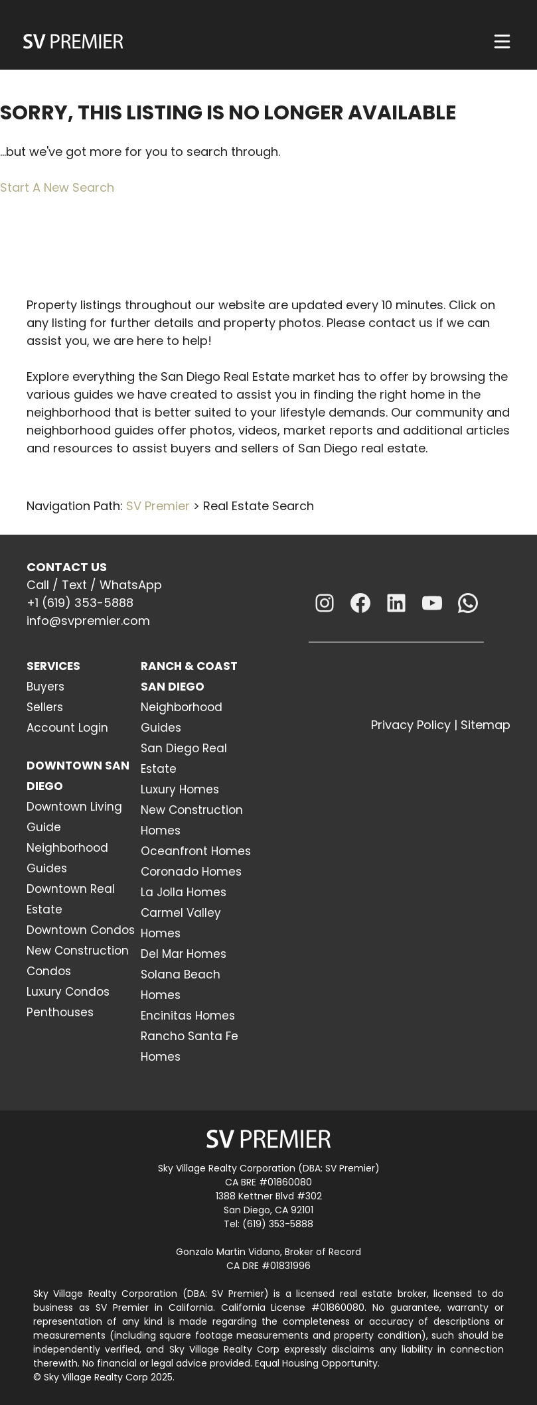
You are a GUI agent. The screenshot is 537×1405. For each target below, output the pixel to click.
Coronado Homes (191, 872)
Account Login (67, 728)
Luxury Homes (180, 789)
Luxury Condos (68, 992)
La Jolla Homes (183, 892)
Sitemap (485, 724)
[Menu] (502, 41)
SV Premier (158, 506)
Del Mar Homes (183, 954)
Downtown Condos (81, 930)
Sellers (45, 707)
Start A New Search (57, 187)
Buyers (45, 687)
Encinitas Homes (188, 1016)
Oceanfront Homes (196, 851)
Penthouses (60, 1012)
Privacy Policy (411, 724)
